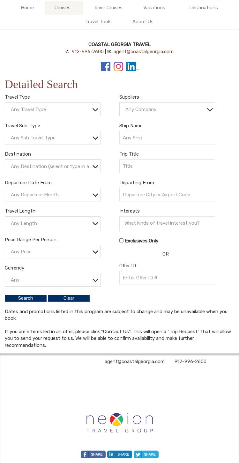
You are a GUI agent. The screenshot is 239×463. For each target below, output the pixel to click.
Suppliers (129, 97)
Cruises (63, 8)
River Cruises (108, 8)
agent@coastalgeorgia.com (144, 51)
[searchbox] (168, 223)
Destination (18, 154)
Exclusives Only (141, 241)
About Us (142, 22)
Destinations (203, 8)
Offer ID (127, 266)
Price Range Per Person (30, 239)
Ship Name (131, 126)
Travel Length (20, 211)
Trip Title (129, 154)
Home (27, 8)
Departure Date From (28, 183)
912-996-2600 (88, 51)
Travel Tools (98, 22)
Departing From (136, 183)
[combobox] (53, 109)
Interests (129, 211)
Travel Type (17, 97)
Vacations (154, 8)
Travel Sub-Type (22, 126)
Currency (14, 268)
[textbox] (54, 109)
